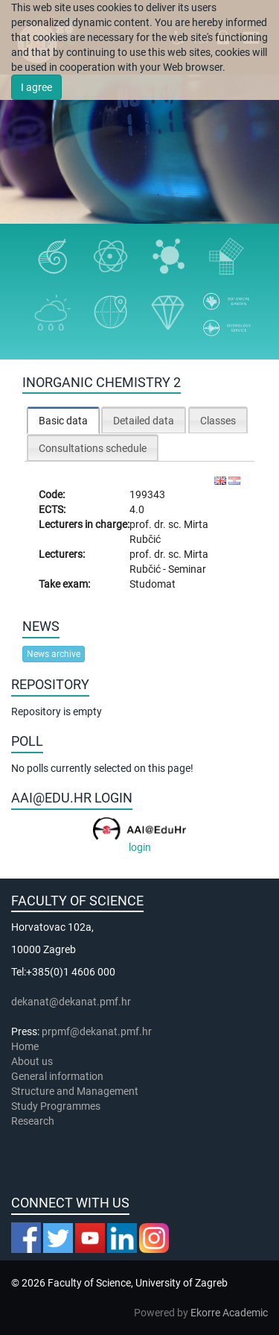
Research (34, 1121)
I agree (36, 87)
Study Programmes (55, 1106)
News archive (53, 654)
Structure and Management (74, 1091)
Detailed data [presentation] (143, 421)
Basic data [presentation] (63, 421)
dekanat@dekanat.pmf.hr (71, 1002)
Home (25, 1046)
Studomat (152, 584)
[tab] (63, 420)
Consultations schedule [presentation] (93, 448)
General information (57, 1076)
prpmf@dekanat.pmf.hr (97, 1031)
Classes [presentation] (218, 421)
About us (33, 1061)
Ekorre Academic (229, 1313)
